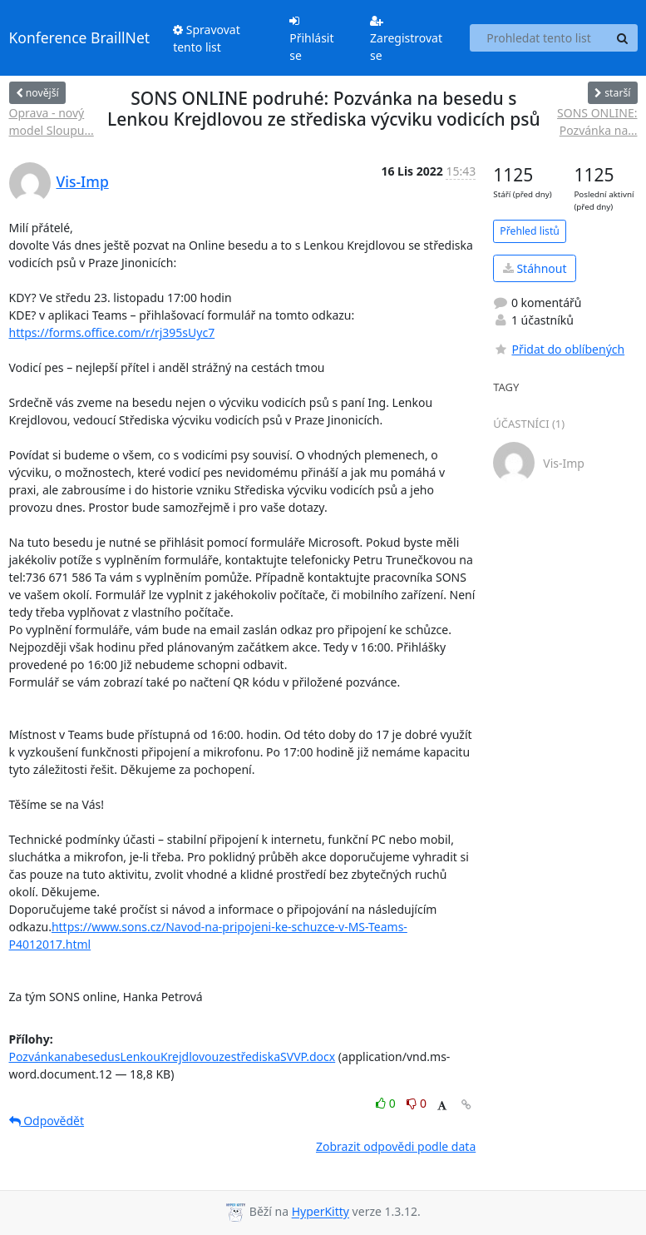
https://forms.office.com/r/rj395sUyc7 (112, 332)
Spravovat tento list (206, 38)
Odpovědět (47, 1120)
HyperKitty (320, 1212)
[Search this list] (539, 38)
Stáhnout (535, 268)
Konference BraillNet (79, 37)
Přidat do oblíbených (558, 349)
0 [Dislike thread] (417, 1103)
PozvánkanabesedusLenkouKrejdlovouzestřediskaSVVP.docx (172, 1056)
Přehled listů (530, 231)
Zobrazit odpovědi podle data (396, 1146)
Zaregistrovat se (406, 39)
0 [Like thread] (387, 1103)
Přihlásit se (311, 39)
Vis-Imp (83, 181)
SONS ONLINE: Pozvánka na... (597, 121)
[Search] (623, 38)
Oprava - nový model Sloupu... (51, 121)
